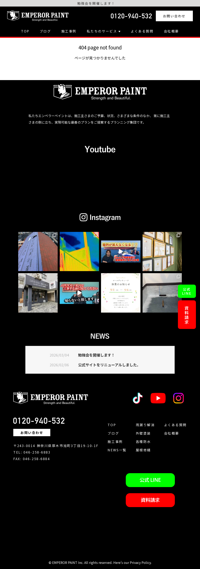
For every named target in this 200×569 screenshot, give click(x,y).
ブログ (45, 31)
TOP (25, 31)
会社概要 (171, 31)
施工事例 (68, 31)
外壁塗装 (143, 433)
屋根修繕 (143, 449)
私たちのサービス (103, 31)
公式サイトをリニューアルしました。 (109, 364)
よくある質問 (142, 31)
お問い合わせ (174, 15)
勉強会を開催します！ (96, 355)
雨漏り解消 (145, 424)
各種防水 (143, 441)
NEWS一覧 (117, 449)
